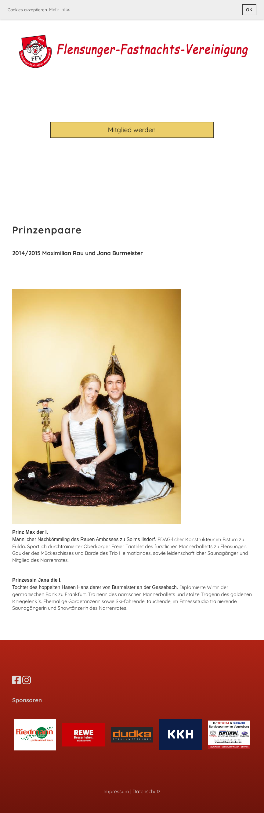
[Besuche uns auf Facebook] (16, 680)
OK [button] (249, 10)
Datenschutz (146, 791)
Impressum (116, 791)
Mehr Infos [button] (59, 9)
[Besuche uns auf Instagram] (26, 680)
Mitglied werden (132, 129)
